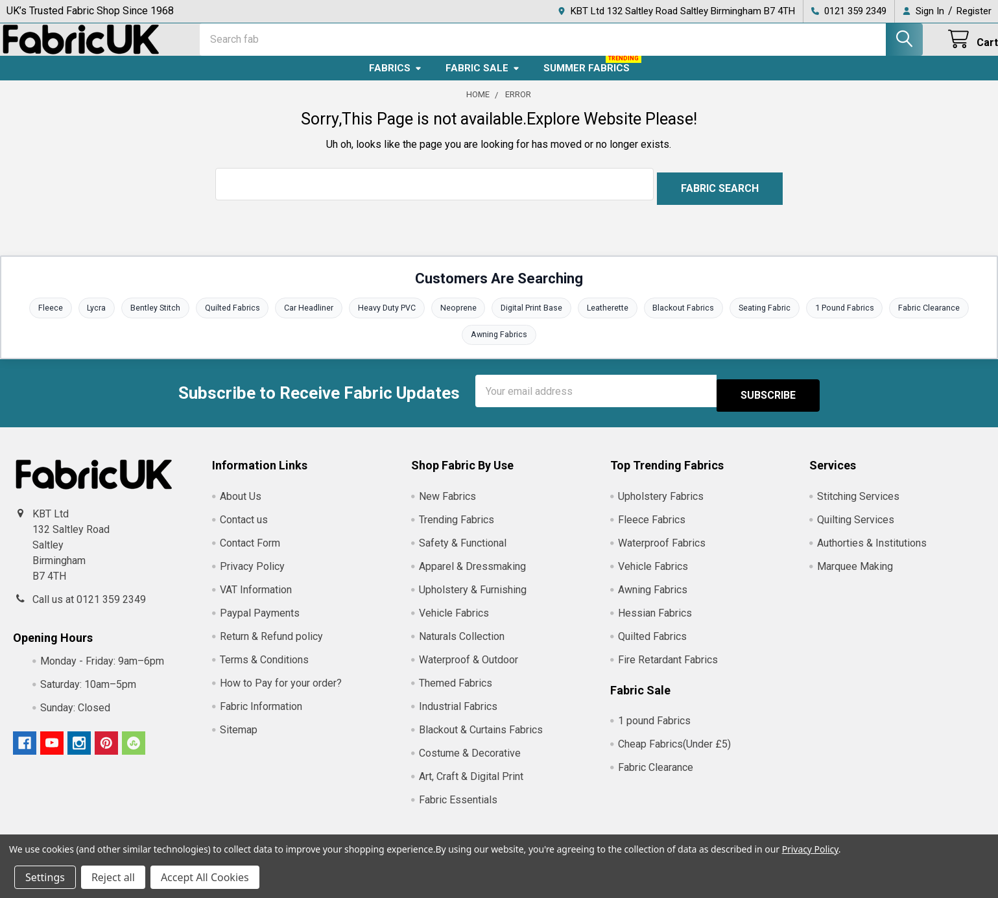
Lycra (83, 316)
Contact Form (250, 548)
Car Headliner (303, 316)
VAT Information (256, 595)
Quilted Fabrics (224, 316)
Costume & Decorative (470, 758)
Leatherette (611, 316)
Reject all (113, 877)
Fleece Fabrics (651, 525)
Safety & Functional (462, 548)
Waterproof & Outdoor (468, 665)
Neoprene (456, 316)
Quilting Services (855, 525)
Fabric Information (261, 711)
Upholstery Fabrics (661, 501)
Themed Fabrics (455, 688)
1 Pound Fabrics (857, 316)
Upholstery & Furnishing (473, 595)
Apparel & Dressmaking (472, 571)
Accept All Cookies (205, 877)
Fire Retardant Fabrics (668, 665)
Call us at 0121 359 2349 (89, 605)
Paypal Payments (260, 618)
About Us (240, 501)
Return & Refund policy (271, 641)
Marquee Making (855, 571)
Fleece (35, 316)
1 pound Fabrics (654, 726)
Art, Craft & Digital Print (471, 781)
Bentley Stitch (144, 316)
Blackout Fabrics (689, 316)
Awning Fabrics (499, 344)
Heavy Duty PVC (383, 316)
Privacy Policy (252, 571)
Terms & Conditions (264, 665)
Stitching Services (858, 501)
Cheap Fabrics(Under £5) (674, 750)
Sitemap (238, 735)
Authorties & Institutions (872, 548)
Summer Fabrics (586, 80)
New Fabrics (447, 501)
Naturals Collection (462, 641)
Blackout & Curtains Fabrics (481, 735)
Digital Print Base (532, 316)
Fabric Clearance (944, 316)
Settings (45, 877)
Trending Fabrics (456, 525)
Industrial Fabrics (458, 711)
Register (974, 11)
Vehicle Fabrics (454, 618)
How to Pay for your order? (281, 688)
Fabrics (395, 80)
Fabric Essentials (458, 805)
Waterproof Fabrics (662, 548)
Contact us (244, 525)
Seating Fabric (774, 316)
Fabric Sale (483, 80)
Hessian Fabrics (655, 618)
